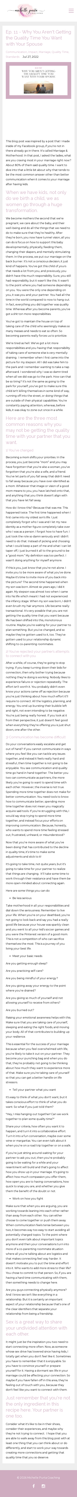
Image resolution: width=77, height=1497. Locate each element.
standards (12, 56)
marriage (45, 52)
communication (16, 52)
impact (33, 52)
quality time (60, 52)
